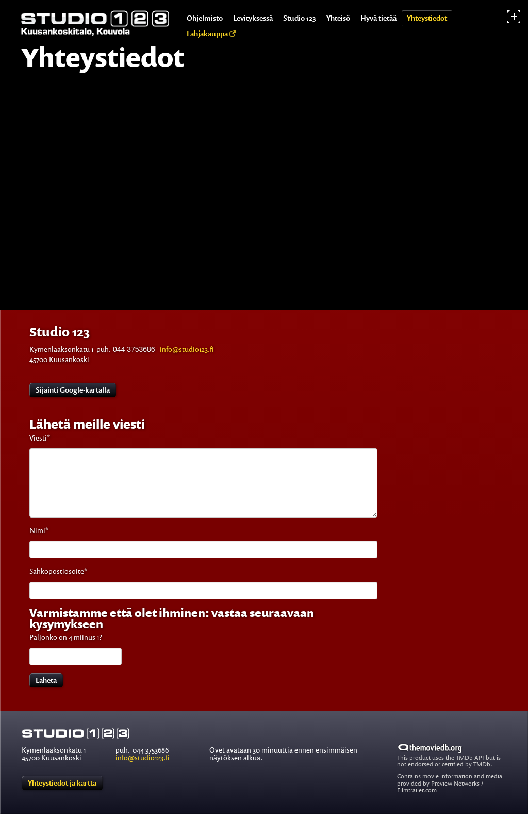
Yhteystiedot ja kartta (62, 783)
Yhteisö (338, 18)
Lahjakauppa (211, 33)
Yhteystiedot (427, 18)
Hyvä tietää (378, 18)
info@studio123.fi (187, 349)
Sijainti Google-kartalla (73, 390)
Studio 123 (299, 18)
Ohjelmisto (205, 18)
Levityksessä (253, 18)
